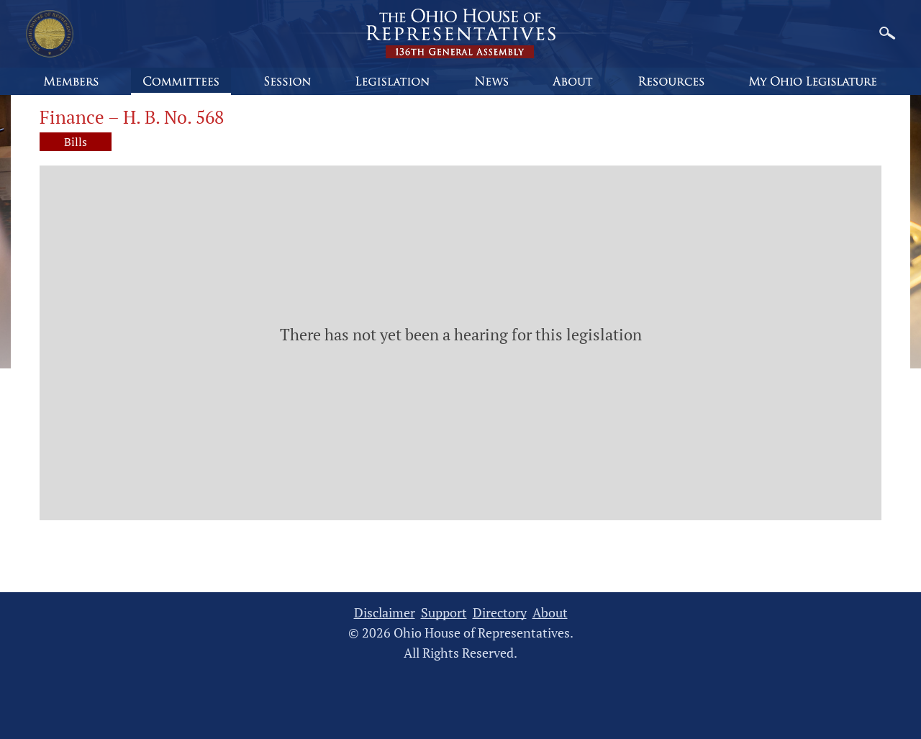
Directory (500, 612)
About (550, 612)
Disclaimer (384, 612)
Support (444, 612)
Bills (75, 142)
